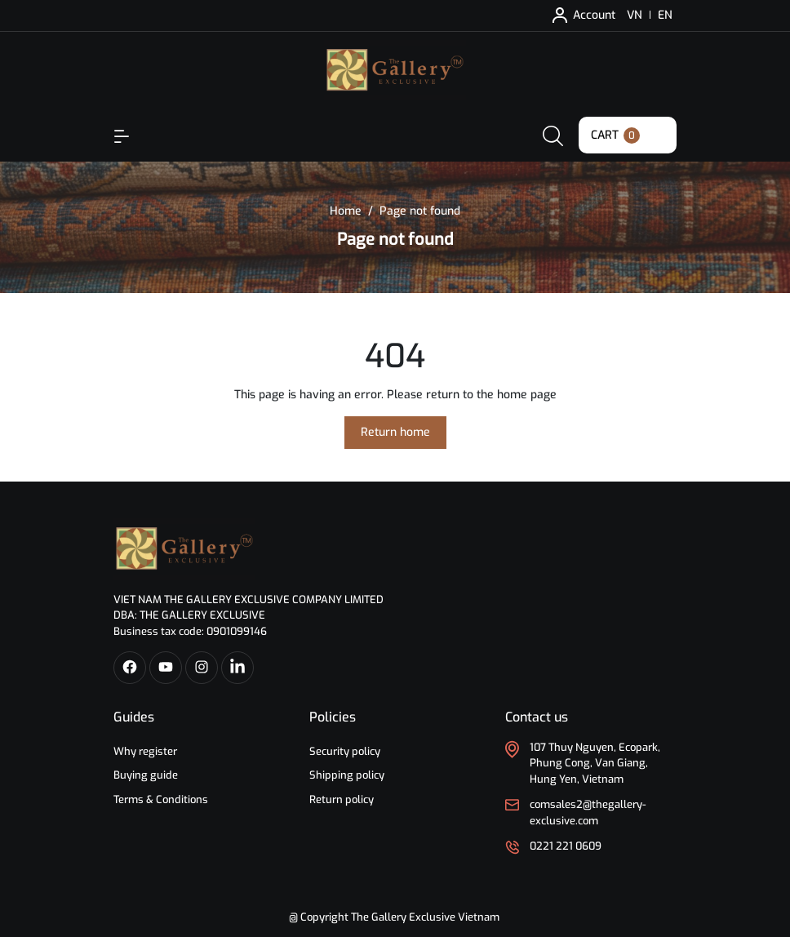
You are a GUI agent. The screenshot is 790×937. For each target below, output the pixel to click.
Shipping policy (346, 775)
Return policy (341, 799)
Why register (145, 751)
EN (665, 15)
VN (634, 15)
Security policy (344, 751)
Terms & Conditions (160, 799)
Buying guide (145, 775)
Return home (395, 432)
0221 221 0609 (565, 846)
